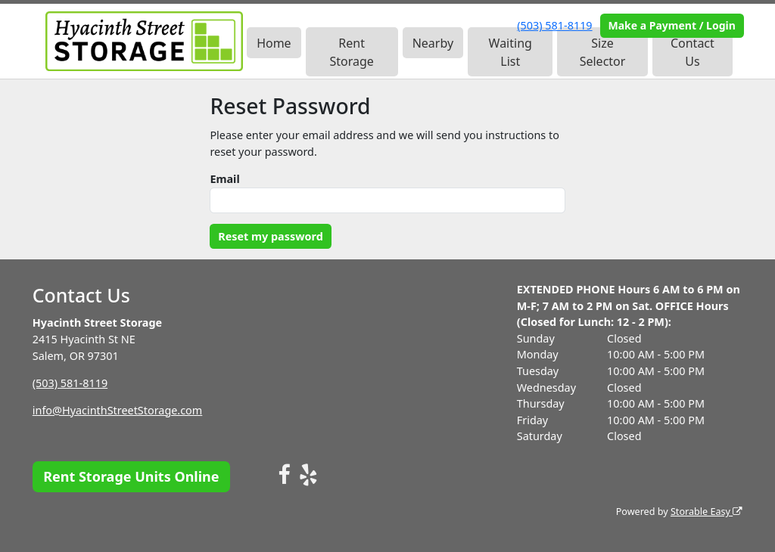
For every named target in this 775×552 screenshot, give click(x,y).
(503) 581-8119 (554, 25)
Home (274, 43)
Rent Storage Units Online (131, 476)
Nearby (432, 43)
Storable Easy (706, 511)
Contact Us (692, 52)
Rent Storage (351, 52)
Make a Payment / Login (671, 25)
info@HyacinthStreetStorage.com (117, 410)
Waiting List (510, 52)
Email (224, 179)
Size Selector (603, 52)
